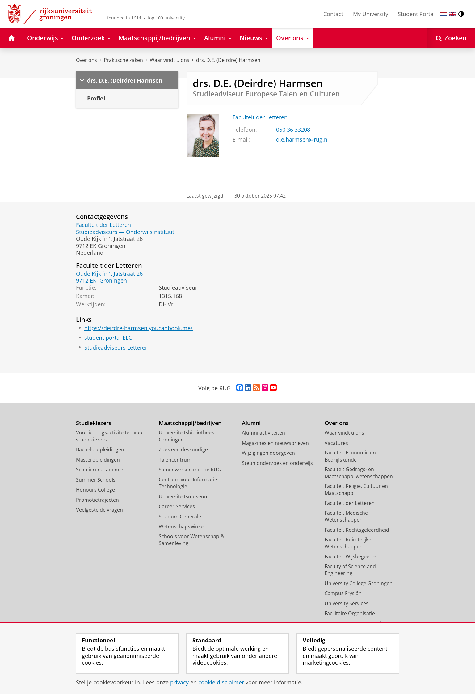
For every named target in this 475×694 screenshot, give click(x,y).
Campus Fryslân (343, 593)
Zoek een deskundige (183, 449)
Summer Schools (96, 479)
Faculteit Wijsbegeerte (350, 556)
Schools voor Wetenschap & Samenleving (191, 540)
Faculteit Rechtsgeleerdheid (357, 529)
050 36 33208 (293, 129)
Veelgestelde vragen (99, 509)
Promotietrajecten (97, 499)
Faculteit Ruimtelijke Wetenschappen (348, 543)
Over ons (86, 60)
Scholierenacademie (99, 469)
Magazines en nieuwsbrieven (275, 443)
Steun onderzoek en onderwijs (277, 463)
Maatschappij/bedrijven (190, 423)
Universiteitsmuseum (184, 496)
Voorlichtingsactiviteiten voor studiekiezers (110, 436)
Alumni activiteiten (263, 432)
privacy (179, 682)
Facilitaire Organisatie (350, 613)
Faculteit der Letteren (260, 117)
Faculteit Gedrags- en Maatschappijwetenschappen (359, 473)
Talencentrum (175, 459)
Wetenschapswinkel (182, 526)
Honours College (95, 489)
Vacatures (336, 443)
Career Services (177, 506)
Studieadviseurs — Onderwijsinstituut (125, 232)
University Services (346, 603)
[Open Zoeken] (451, 38)
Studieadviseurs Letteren (116, 347)
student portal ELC (108, 337)
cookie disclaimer (221, 682)
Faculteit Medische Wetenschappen (346, 516)
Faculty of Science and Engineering (350, 570)
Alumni (251, 423)
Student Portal (416, 14)
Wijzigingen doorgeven (268, 452)
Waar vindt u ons (169, 60)
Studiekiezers (93, 423)
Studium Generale (180, 516)
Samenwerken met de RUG (190, 469)
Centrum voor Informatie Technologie (188, 483)
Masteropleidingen (98, 459)
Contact (333, 14)
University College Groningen (359, 583)
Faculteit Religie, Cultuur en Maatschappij (356, 489)
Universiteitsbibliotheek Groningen (186, 436)
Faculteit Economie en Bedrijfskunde (350, 456)
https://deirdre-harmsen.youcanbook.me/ (138, 328)
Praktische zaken (123, 60)
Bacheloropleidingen (100, 449)
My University (370, 14)
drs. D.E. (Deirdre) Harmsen (228, 60)
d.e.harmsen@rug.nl (302, 139)
